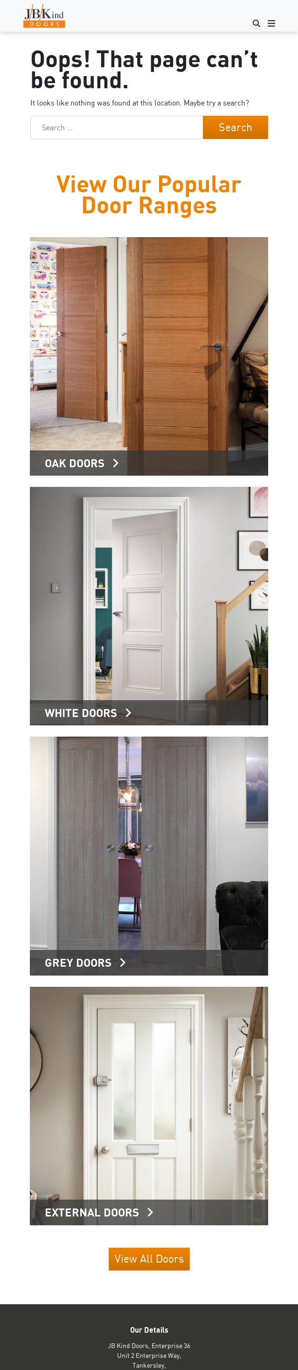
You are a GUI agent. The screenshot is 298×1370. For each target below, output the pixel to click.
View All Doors (149, 1258)
